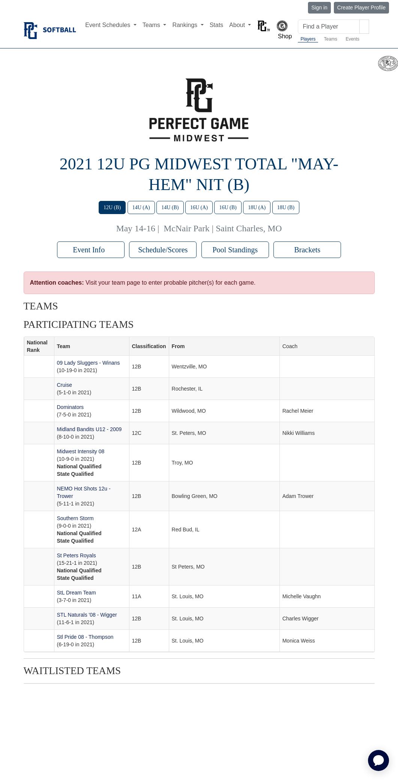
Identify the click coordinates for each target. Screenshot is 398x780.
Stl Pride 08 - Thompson (85, 637)
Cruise (64, 385)
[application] (378, 760)
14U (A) (141, 207)
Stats (216, 25)
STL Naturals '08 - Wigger (87, 615)
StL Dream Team (76, 593)
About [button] (237, 25)
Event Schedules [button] (108, 25)
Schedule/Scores (163, 250)
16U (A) (199, 207)
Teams (330, 39)
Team (64, 346)
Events (352, 39)
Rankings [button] (185, 25)
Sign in (319, 8)
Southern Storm (75, 518)
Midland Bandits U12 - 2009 (89, 429)
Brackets (307, 250)
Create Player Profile (361, 8)
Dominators (70, 407)
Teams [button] (152, 25)
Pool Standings (235, 250)
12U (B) (112, 207)
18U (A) (257, 207)
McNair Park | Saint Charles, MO (223, 228)
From (178, 346)
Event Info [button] (90, 250)
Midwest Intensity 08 (81, 451)
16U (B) (227, 207)
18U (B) (285, 207)
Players (307, 39)
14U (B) (170, 207)
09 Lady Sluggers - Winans (88, 363)
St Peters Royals (76, 555)
